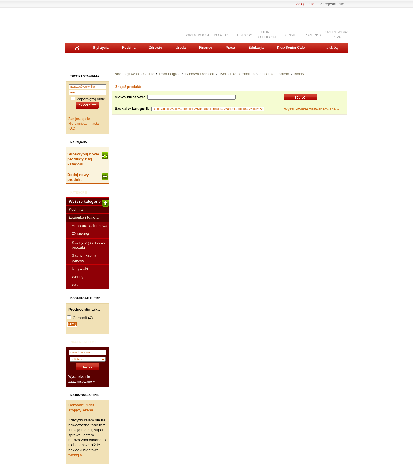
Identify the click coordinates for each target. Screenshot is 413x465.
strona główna (127, 74)
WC (75, 285)
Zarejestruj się (332, 4)
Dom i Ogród (170, 74)
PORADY (221, 35)
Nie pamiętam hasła (83, 124)
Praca (230, 48)
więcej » (75, 455)
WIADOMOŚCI (197, 35)
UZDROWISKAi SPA (336, 34)
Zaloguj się (305, 4)
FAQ (71, 128)
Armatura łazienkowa (89, 226)
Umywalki (80, 268)
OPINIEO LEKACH (267, 34)
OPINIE (291, 35)
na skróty (331, 48)
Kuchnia (76, 209)
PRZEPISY (313, 35)
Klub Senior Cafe (291, 48)
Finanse (205, 48)
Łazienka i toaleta (84, 217)
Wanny (77, 277)
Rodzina (129, 48)
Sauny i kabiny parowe (84, 257)
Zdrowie (155, 48)
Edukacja (256, 48)
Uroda (181, 48)
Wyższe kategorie (89, 202)
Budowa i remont (199, 74)
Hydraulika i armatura (237, 74)
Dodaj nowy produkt (87, 177)
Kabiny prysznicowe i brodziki (89, 244)
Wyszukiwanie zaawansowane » (311, 109)
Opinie (149, 74)
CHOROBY (243, 35)
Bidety (299, 74)
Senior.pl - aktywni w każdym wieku (96, 23)
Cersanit (80, 318)
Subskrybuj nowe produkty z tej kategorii (87, 159)
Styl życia (101, 48)
